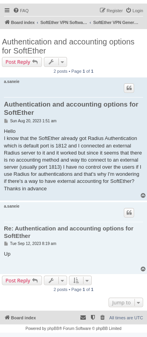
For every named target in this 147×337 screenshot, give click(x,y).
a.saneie (11, 81)
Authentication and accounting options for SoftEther (68, 46)
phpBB (53, 328)
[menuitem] (21, 10)
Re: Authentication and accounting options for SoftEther (68, 232)
